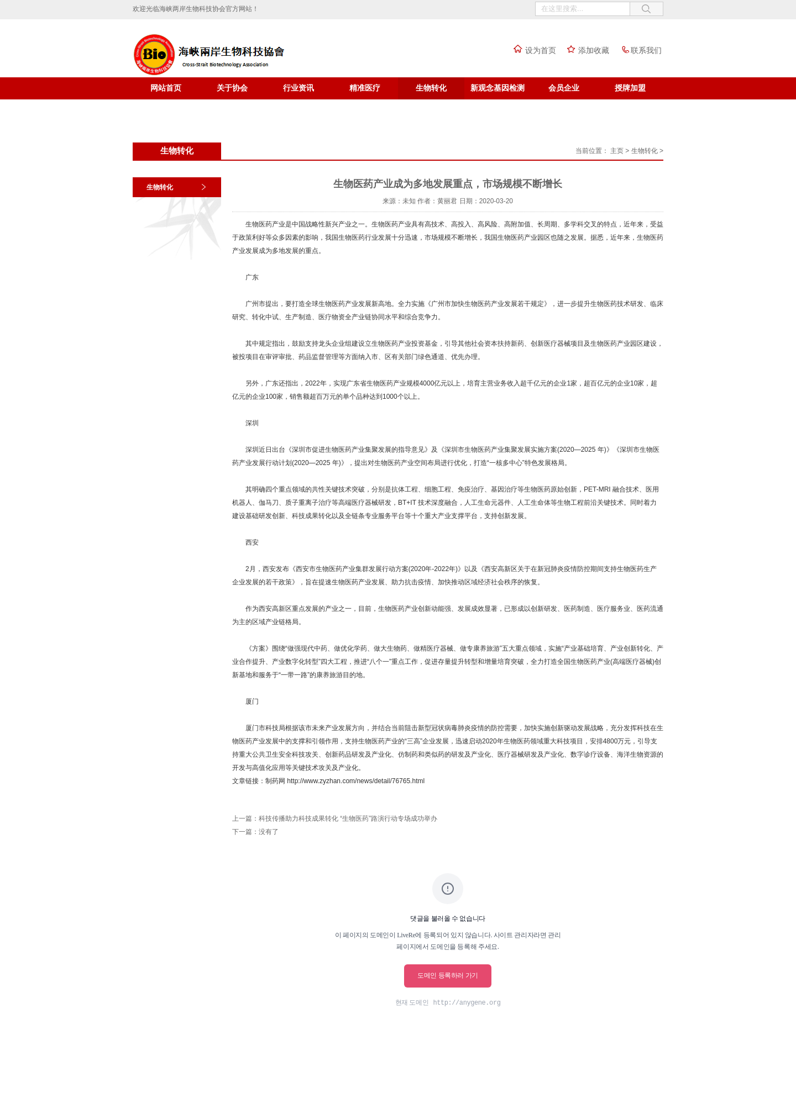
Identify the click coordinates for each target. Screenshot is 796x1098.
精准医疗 (364, 88)
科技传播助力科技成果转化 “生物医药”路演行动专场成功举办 (348, 818)
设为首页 (532, 50)
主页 (617, 151)
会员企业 (563, 88)
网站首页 (165, 88)
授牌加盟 (630, 88)
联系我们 (638, 50)
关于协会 (232, 88)
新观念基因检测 (497, 88)
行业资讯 (298, 88)
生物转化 (431, 88)
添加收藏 (585, 50)
